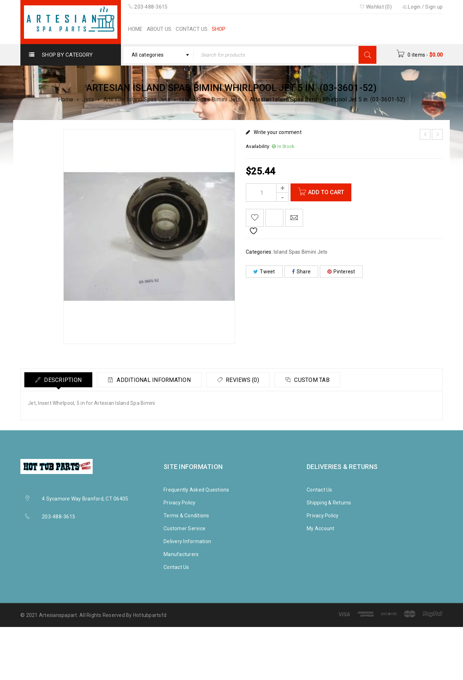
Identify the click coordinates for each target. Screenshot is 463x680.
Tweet (264, 271)
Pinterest (341, 271)
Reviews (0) (243, 380)
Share (301, 271)
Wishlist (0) (376, 7)
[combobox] (158, 55)
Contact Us (176, 567)
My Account (321, 528)
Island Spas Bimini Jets (210, 99)
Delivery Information (187, 541)
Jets (88, 99)
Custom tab (314, 380)
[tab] (58, 379)
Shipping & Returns (329, 503)
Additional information (154, 380)
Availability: (258, 146)
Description (62, 380)
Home (65, 99)
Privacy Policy (180, 503)
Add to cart (326, 192)
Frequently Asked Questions (196, 490)
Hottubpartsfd (149, 615)
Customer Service (184, 528)
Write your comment (278, 132)
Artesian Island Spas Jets (136, 99)
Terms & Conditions (186, 515)
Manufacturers (181, 554)
